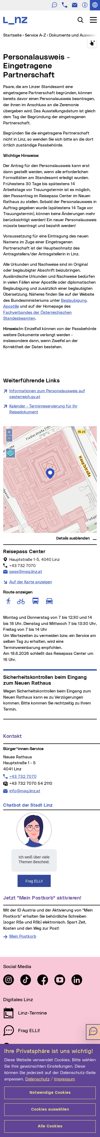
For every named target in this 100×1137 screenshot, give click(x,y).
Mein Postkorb (22, 936)
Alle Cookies (50, 1126)
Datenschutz (37, 1079)
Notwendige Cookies (50, 1093)
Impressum (64, 1079)
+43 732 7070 (23, 776)
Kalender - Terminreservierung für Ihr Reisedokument (43, 409)
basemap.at (86, 530)
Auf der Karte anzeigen (30, 582)
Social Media (17, 966)
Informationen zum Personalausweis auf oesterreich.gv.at (47, 394)
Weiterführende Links (31, 380)
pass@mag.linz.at (25, 571)
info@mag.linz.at (24, 790)
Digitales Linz (18, 999)
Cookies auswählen (50, 1109)
